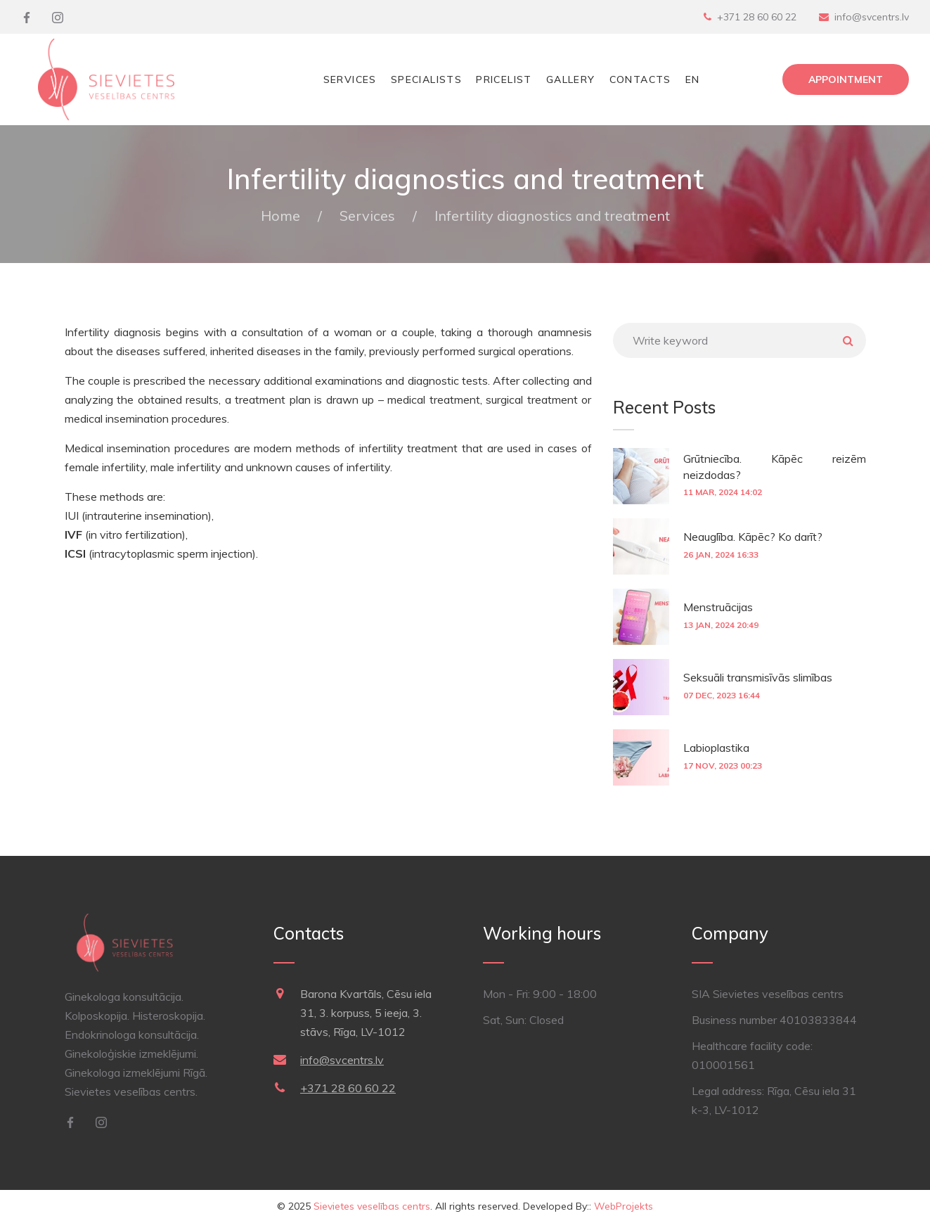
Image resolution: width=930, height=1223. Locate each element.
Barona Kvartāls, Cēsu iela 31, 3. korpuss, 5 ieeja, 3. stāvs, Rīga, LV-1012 (366, 1013)
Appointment (845, 79)
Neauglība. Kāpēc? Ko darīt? (752, 537)
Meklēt (848, 340)
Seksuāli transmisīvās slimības (757, 677)
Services (350, 79)
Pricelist (504, 79)
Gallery (570, 79)
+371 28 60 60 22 (756, 17)
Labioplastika (716, 748)
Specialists (426, 79)
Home (280, 215)
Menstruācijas (718, 607)
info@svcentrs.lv (871, 17)
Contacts (640, 79)
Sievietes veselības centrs (372, 1206)
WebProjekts (623, 1206)
